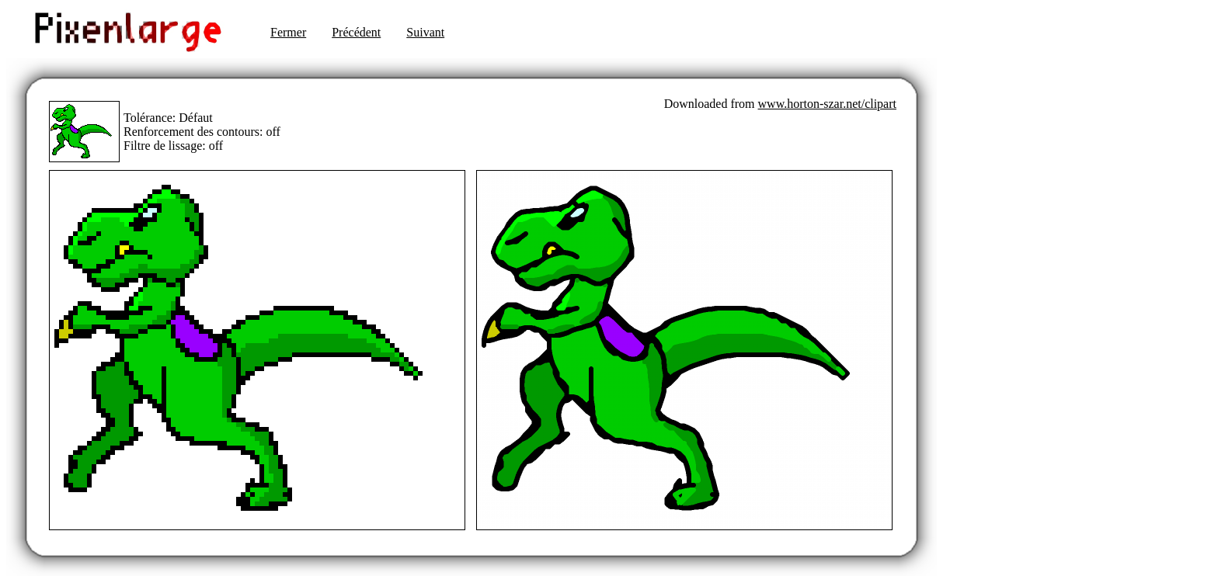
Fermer (288, 32)
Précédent (356, 32)
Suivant (425, 32)
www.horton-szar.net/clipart (827, 103)
